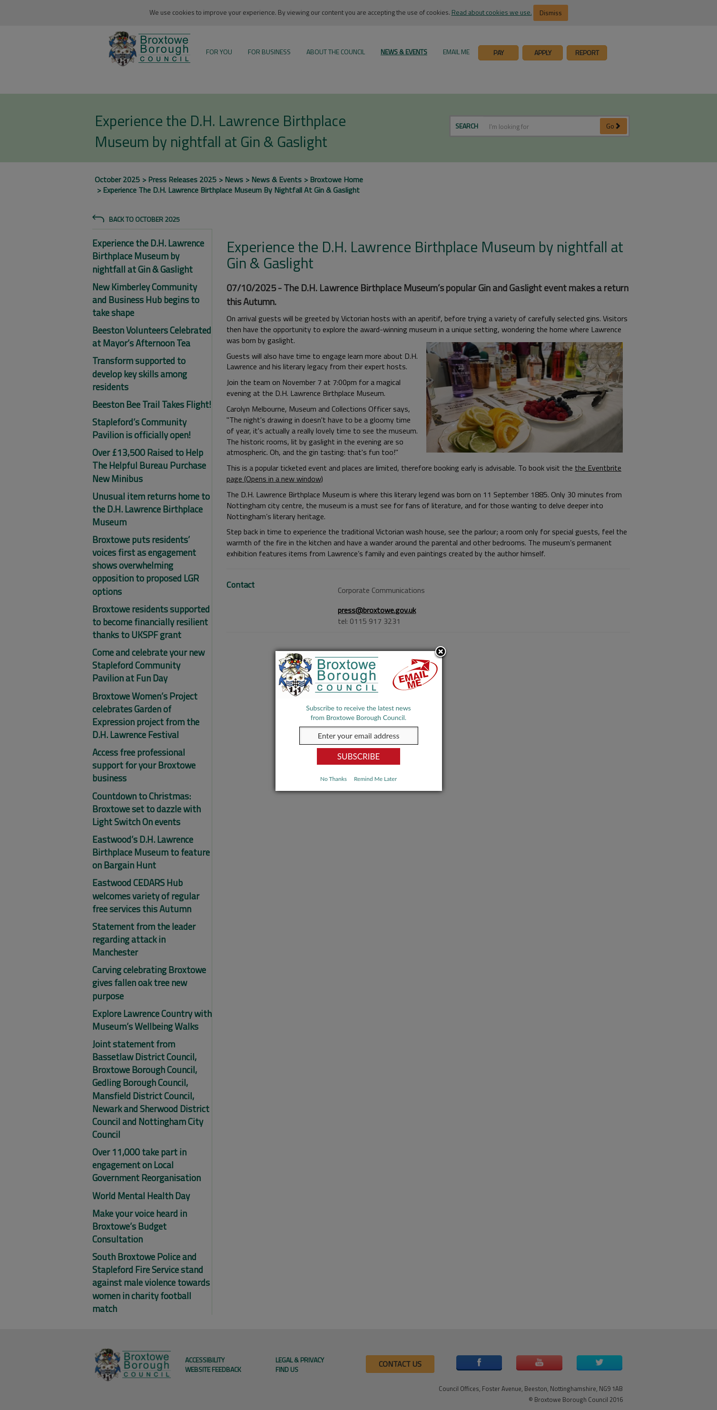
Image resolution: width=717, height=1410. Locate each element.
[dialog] (358, 721)
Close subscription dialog (440, 652)
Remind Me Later (375, 778)
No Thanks (333, 778)
